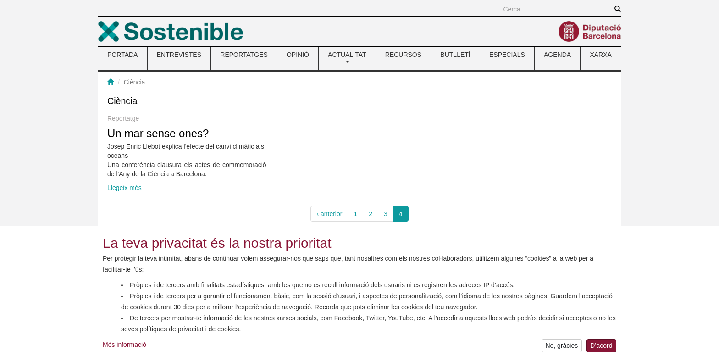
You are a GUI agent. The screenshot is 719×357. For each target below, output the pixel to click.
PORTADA (122, 54)
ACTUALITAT (347, 57)
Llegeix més (124, 187)
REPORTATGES (243, 54)
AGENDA (557, 54)
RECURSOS (403, 54)
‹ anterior (329, 214)
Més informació (124, 346)
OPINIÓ (298, 54)
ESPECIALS (507, 54)
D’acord (601, 347)
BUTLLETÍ (455, 54)
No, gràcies (561, 347)
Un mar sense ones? (158, 133)
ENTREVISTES (179, 54)
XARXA (600, 54)
